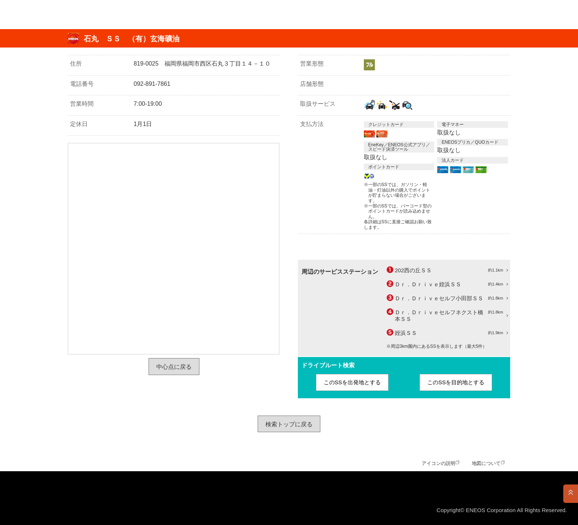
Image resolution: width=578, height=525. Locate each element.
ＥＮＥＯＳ (42, 14)
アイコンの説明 (438, 463)
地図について (486, 463)
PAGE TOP (570, 493)
